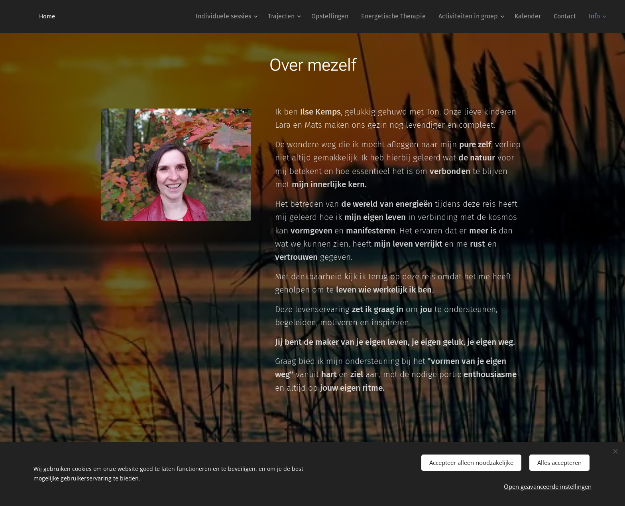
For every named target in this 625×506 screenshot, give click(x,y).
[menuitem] (227, 16)
